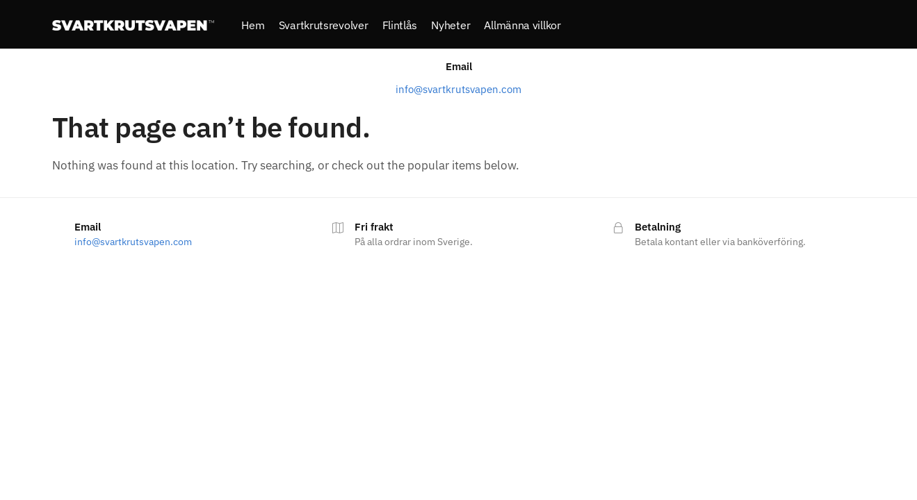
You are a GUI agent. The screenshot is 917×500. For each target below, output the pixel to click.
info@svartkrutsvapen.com (458, 90)
